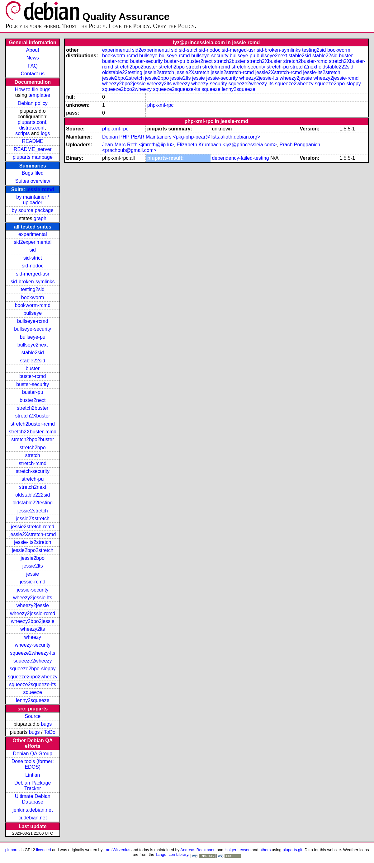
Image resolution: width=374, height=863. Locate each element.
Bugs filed (33, 173)
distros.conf (32, 127)
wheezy (32, 637)
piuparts (12, 849)
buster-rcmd (32, 376)
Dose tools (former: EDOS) (33, 764)
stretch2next (32, 487)
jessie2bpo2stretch (32, 550)
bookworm (32, 297)
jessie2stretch (32, 510)
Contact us (33, 73)
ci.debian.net (32, 817)
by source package (33, 210)
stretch (32, 455)
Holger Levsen (238, 849)
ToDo (49, 732)
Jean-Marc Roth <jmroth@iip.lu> (138, 144)
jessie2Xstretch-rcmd (32, 534)
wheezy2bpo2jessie (32, 621)
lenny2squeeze (33, 700)
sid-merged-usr (33, 273)
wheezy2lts (32, 629)
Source (32, 716)
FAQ (33, 65)
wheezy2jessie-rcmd (32, 613)
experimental (32, 234)
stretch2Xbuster (32, 415)
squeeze (32, 692)
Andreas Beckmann (197, 849)
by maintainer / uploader (32, 199)
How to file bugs (32, 89)
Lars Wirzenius (117, 849)
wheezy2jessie (33, 605)
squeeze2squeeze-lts (32, 684)
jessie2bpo (33, 558)
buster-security (32, 384)
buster (33, 368)
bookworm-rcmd (32, 305)
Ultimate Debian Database (32, 799)
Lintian (32, 775)
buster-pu (32, 392)
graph (40, 218)
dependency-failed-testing (240, 158)
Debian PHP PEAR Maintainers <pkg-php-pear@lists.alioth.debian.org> (181, 136)
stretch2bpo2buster (32, 439)
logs (45, 133)
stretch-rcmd (32, 463)
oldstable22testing (32, 502)
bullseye (32, 313)
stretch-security (33, 471)
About (32, 50)
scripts (22, 133)
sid (33, 249)
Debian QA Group (32, 753)
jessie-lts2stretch (32, 542)
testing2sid (33, 289)
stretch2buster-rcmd (33, 424)
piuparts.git (292, 849)
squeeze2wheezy (32, 660)
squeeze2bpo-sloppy (33, 668)
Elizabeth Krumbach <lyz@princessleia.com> (227, 144)
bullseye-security (32, 329)
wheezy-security (32, 645)
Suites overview (32, 181)
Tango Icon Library (171, 854)
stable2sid (32, 352)
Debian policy (33, 103)
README (32, 141)
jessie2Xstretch (33, 518)
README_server (33, 149)
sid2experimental (32, 242)
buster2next (33, 400)
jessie (32, 574)
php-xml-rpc (160, 105)
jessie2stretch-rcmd (32, 526)
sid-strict (32, 258)
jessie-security (32, 589)
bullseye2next (32, 344)
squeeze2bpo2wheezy (32, 676)
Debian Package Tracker (32, 785)
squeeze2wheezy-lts (32, 653)
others (265, 849)
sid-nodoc (32, 265)
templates (39, 95)
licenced (43, 849)
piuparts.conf (32, 122)
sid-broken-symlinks (32, 281)
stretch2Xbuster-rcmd (32, 431)
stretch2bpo (33, 447)
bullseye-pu (32, 337)
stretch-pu (32, 479)
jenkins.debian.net (32, 810)
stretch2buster (32, 408)
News (32, 57)
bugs (46, 724)
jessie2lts (32, 565)
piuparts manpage (33, 157)
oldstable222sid (32, 495)
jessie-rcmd (40, 189)
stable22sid (32, 360)
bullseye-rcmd (32, 321)
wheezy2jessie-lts (32, 597)
